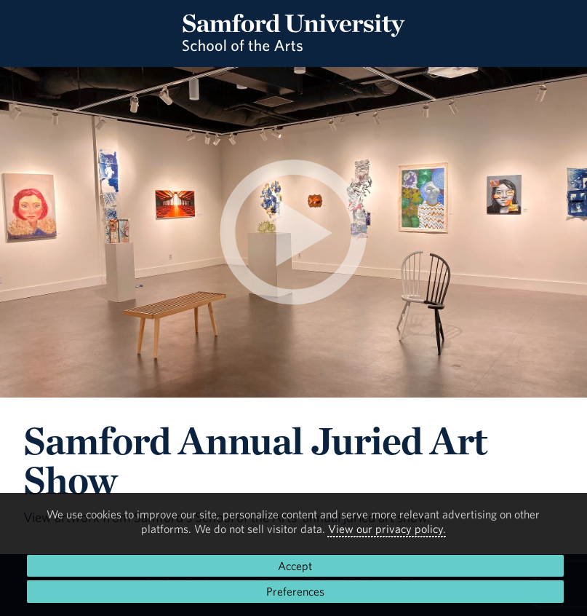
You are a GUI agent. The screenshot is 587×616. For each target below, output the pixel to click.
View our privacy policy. (387, 528)
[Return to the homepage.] (294, 46)
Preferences (295, 591)
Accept (295, 565)
